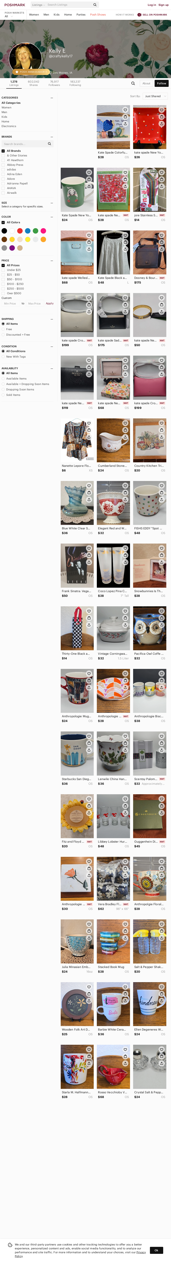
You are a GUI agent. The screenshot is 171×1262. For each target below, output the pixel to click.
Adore (8, 179)
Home (68, 14)
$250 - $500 (13, 288)
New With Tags (14, 356)
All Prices (11, 265)
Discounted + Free (16, 334)
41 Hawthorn (12, 160)
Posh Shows (98, 14)
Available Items (14, 378)
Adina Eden (12, 174)
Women (34, 14)
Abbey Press (12, 165)
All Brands (11, 151)
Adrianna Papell (15, 183)
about (146, 83)
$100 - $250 (13, 284)
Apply (49, 303)
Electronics (9, 126)
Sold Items (11, 395)
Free (7, 329)
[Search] (69, 5)
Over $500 (11, 293)
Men (46, 14)
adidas (9, 169)
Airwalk (9, 193)
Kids (57, 14)
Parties (81, 14)
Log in (152, 5)
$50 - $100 (12, 279)
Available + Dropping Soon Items (25, 384)
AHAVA (9, 188)
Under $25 (11, 270)
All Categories (11, 103)
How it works (125, 14)
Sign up (164, 5)
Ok (156, 1250)
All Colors (11, 222)
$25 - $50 (11, 274)
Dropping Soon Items (18, 389)
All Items (10, 324)
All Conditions (13, 351)
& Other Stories (14, 155)
